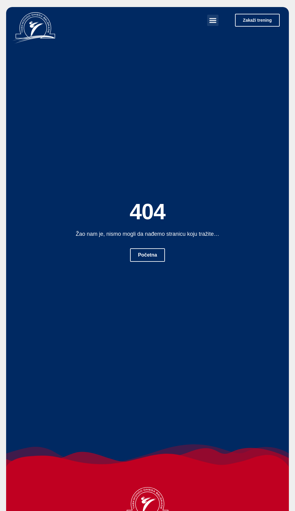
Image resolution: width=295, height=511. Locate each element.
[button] (213, 20)
